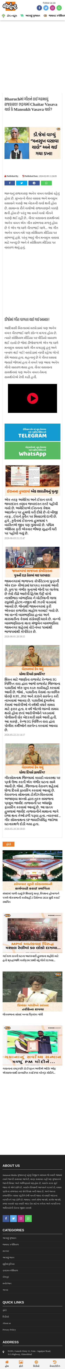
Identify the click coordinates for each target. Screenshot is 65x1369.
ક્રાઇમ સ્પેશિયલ (10, 1270)
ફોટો (5, 1310)
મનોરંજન (7, 1283)
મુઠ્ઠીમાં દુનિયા (9, 1264)
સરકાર (6, 1251)
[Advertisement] (32, 57)
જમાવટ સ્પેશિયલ (11, 1244)
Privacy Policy (9, 1329)
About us (7, 1323)
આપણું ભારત (8, 1257)
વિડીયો (6, 1316)
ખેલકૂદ (6, 1277)
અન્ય (5, 1290)
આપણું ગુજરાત (9, 1238)
